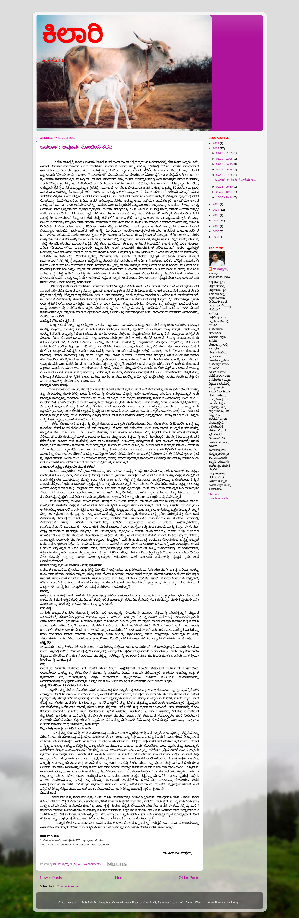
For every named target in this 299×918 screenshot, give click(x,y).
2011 (216, 143)
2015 (216, 215)
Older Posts (189, 877)
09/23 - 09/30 (224, 186)
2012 (216, 148)
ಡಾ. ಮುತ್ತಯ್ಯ (220, 269)
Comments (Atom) (68, 886)
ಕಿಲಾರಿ (72, 34)
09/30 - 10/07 (224, 192)
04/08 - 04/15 (224, 164)
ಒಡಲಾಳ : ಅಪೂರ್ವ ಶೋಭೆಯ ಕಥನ (76, 147)
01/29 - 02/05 (224, 158)
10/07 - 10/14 (224, 197)
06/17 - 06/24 (224, 169)
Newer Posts (51, 877)
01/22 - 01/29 (224, 153)
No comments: (92, 864)
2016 (216, 220)
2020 (216, 231)
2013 (216, 204)
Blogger (235, 902)
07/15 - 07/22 (224, 175)
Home (120, 877)
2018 (216, 226)
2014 (216, 209)
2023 (216, 236)
